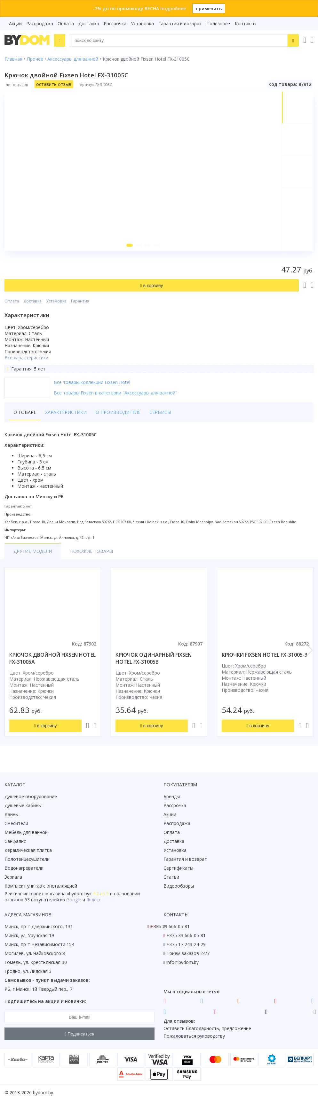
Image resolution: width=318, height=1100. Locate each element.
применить (209, 8)
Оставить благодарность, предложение (207, 1028)
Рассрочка (115, 23)
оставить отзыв (53, 84)
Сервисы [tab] (160, 412)
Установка (142, 23)
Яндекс (93, 900)
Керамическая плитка (28, 850)
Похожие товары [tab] (91, 551)
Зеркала (13, 877)
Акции (15, 23)
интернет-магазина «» (57, 893)
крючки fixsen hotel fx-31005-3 (264, 654)
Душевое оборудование (30, 796)
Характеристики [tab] (66, 412)
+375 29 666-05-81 (170, 926)
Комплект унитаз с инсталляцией (40, 886)
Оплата (66, 23)
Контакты (245, 23)
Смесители (16, 823)
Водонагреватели (24, 868)
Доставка (88, 23)
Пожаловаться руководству (194, 1036)
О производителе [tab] (118, 412)
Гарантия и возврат (180, 23)
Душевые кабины (23, 805)
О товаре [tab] (24, 412)
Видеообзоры (178, 886)
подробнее (173, 8)
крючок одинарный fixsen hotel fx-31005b (153, 658)
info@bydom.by (182, 962)
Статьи (171, 877)
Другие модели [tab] (32, 551)
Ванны (11, 814)
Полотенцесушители (27, 859)
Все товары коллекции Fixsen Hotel (92, 382)
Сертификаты (178, 868)
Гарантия (80, 301)
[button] (129, 245)
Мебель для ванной (26, 832)
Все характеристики (26, 358)
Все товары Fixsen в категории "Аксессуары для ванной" (115, 393)
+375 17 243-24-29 (186, 944)
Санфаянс (15, 841)
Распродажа (39, 23)
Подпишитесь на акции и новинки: (45, 1001)
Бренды (171, 796)
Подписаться (79, 1033)
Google (73, 900)
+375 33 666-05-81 (186, 935)
